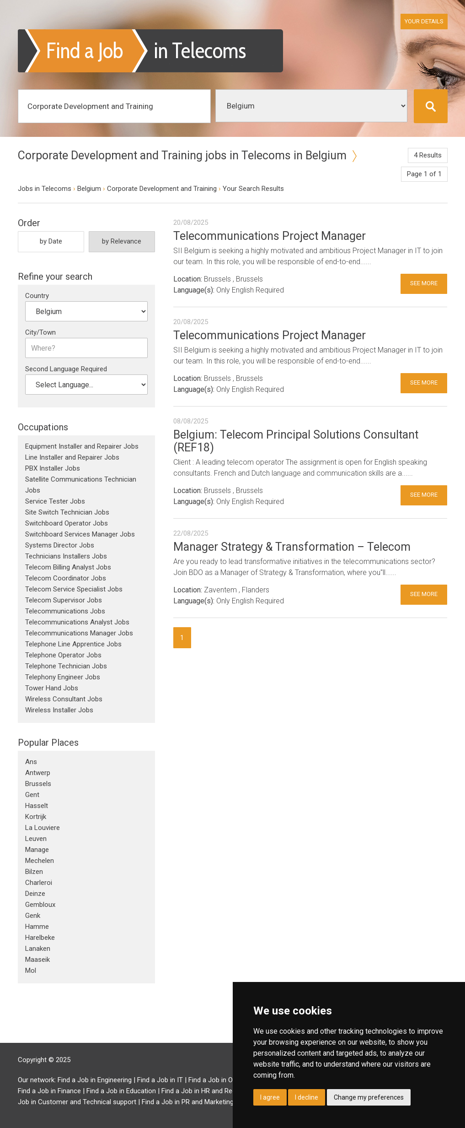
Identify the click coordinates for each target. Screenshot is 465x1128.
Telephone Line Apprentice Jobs (73, 644)
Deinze (35, 893)
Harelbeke (40, 937)
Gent (32, 795)
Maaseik (37, 959)
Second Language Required (66, 369)
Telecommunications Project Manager (269, 236)
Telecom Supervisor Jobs (63, 600)
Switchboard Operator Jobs (66, 523)
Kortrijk (35, 817)
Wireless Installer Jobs (59, 710)
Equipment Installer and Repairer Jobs (82, 446)
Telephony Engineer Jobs (62, 677)
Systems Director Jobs (59, 545)
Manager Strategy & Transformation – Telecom (292, 546)
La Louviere (42, 828)
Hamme (37, 926)
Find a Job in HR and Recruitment (211, 1091)
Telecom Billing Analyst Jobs (68, 567)
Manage (37, 850)
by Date (51, 241)
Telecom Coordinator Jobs (65, 578)
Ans (31, 762)
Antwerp (37, 773)
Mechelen (39, 861)
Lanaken (37, 948)
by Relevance (121, 241)
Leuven (36, 839)
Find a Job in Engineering (95, 1080)
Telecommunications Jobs (65, 611)
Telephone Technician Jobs (66, 666)
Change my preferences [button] (369, 1097)
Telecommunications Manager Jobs (79, 633)
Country (37, 296)
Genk (32, 915)
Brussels (38, 784)
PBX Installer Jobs (52, 468)
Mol (30, 970)
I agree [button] (270, 1097)
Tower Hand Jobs (51, 688)
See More (424, 283)
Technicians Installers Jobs (66, 556)
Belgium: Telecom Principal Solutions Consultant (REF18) (295, 441)
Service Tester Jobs (55, 501)
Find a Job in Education (121, 1091)
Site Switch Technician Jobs (67, 512)
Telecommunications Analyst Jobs (77, 622)
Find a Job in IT (160, 1080)
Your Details (424, 21)
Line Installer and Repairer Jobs (72, 457)
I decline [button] (306, 1097)
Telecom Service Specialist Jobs (74, 589)
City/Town (40, 332)
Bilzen (34, 872)
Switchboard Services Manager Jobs (80, 534)
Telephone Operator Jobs (63, 655)
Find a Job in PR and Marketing (188, 1102)
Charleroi (38, 883)
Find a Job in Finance (49, 1091)
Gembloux (40, 904)
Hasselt (36, 806)
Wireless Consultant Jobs (63, 699)
